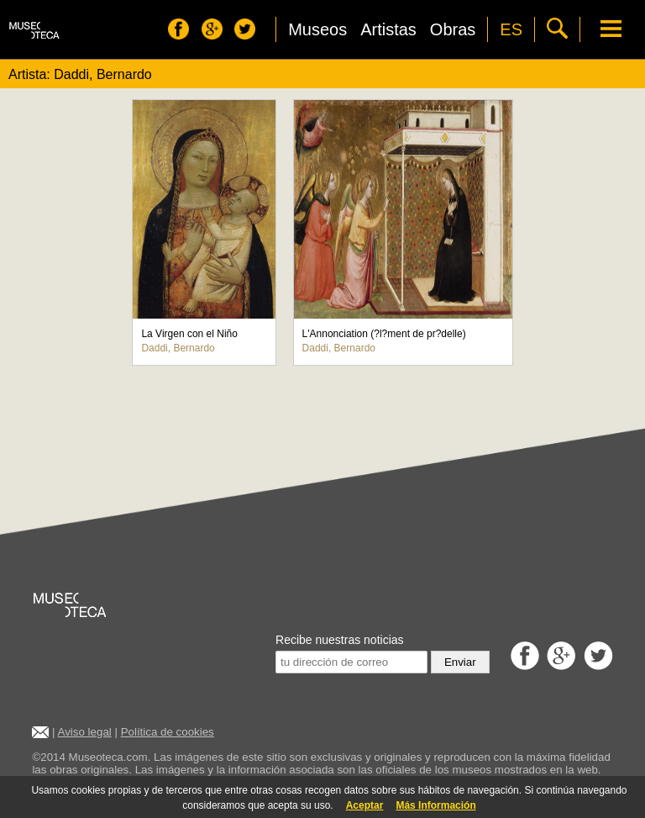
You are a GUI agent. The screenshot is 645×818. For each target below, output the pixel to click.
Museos (317, 29)
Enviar (460, 662)
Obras (452, 29)
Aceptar (365, 805)
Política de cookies (167, 732)
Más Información (435, 805)
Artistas (388, 29)
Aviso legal (85, 732)
